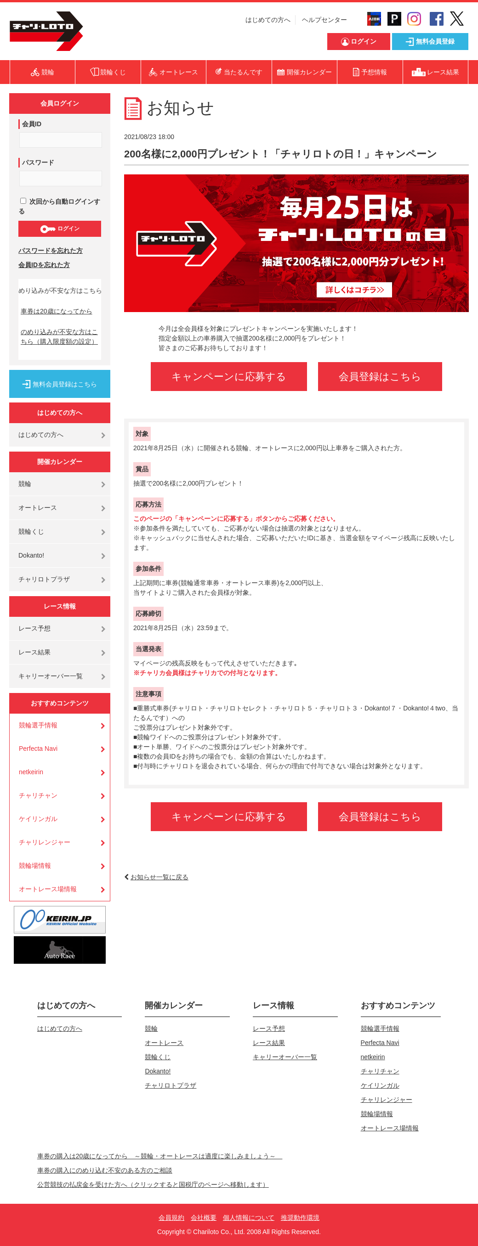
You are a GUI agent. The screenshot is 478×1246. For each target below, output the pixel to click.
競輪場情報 (35, 865)
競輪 (24, 483)
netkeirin (31, 772)
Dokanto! (31, 555)
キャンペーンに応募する (228, 376)
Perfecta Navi (38, 748)
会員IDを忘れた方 (44, 264)
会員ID (31, 124)
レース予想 (34, 628)
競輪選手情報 (38, 725)
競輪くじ (31, 531)
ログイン (59, 229)
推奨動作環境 (300, 1217)
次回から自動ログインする (59, 206)
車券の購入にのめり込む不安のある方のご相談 (104, 1170)
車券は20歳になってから (56, 311)
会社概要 (203, 1217)
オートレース (37, 507)
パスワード (38, 162)
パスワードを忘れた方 (50, 250)
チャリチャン (38, 795)
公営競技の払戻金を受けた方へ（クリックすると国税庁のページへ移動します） (153, 1184)
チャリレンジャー (44, 842)
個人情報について (248, 1217)
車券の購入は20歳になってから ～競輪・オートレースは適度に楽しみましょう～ (160, 1156)
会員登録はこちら (380, 376)
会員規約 (171, 1217)
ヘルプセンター (324, 19)
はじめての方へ (267, 19)
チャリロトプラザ (44, 579)
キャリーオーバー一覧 (50, 676)
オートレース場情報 (48, 889)
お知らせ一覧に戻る (159, 877)
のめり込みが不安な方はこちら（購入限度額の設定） (59, 336)
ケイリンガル (38, 818)
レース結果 (34, 652)
